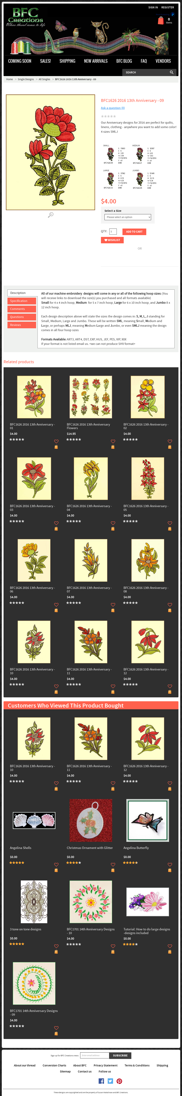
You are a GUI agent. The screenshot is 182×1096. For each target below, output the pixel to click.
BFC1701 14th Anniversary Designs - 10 (91, 931)
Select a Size (113, 211)
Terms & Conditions (137, 1066)
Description (18, 293)
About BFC (80, 1066)
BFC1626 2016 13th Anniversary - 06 (32, 590)
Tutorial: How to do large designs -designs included (147, 931)
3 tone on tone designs (25, 929)
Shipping (162, 1066)
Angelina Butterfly (136, 848)
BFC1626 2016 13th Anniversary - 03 (32, 508)
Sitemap (65, 1072)
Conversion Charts (54, 1066)
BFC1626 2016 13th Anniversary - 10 (32, 671)
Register (167, 7)
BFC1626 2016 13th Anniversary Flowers (88, 426)
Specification (18, 301)
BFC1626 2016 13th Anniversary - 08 (146, 590)
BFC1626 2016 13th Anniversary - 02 (146, 426)
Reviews (15, 325)
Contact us (85, 1072)
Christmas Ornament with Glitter (90, 848)
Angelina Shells (20, 848)
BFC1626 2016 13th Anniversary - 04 (89, 508)
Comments (17, 309)
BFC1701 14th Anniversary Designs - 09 (34, 1013)
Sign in (153, 7)
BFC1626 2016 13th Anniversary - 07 (89, 590)
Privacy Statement (105, 1066)
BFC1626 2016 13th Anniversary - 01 (32, 426)
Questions (17, 317)
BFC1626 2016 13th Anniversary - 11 (89, 671)
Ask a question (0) (113, 108)
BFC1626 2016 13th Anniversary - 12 (146, 671)
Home (9, 79)
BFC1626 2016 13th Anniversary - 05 (146, 508)
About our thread (25, 1066)
